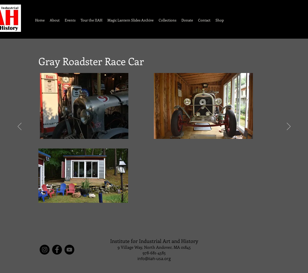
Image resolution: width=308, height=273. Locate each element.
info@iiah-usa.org (154, 258)
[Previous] (19, 127)
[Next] (289, 127)
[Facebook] (57, 250)
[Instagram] (45, 250)
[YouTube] (69, 250)
